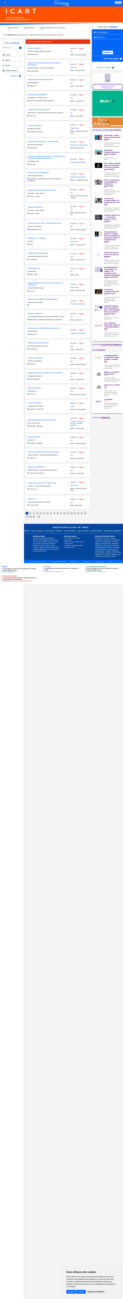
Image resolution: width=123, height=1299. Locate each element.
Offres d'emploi (29, 28)
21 (34, 517)
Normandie (46, 543)
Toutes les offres (14, 28)
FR (117, 2)
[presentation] (106, 44)
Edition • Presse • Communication (74, 542)
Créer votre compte (112, 59)
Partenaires (74, 561)
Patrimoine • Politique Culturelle (74, 545)
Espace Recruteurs (96, 531)
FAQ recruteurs (99, 561)
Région (6, 60)
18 (85, 513)
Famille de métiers (10, 71)
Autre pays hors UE (41, 551)
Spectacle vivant (69, 547)
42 (39, 517)
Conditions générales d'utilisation (37, 561)
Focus (98, 350)
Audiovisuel (68, 540)
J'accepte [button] (71, 1292)
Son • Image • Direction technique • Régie (108, 555)
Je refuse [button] (81, 1292)
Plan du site (86, 561)
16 (78, 513)
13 (68, 513)
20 (30, 517)
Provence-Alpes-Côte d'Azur (41, 547)
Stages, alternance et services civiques (53, 28)
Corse (38, 542)
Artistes (98, 542)
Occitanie (42, 545)
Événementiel (68, 543)
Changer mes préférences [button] (96, 1292)
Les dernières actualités (106, 130)
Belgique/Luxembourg (39, 549)
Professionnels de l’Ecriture (113, 553)
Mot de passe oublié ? (105, 68)
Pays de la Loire (50, 545)
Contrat (6, 55)
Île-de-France (37, 543)
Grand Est (44, 542)
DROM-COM (54, 547)
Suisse (49, 549)
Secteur (6, 65)
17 (82, 513)
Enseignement (100, 551)
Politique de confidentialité (112, 531)
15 (75, 513)
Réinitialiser (15, 76)
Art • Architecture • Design (72, 538)
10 (58, 513)
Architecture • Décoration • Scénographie (108, 540)
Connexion (107, 52)
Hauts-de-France (53, 542)
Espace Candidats (83, 531)
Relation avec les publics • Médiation (106, 555)
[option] (108, 382)
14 (71, 513)
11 (61, 513)
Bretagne (45, 540)
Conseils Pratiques (70, 531)
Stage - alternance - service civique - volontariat (46, 531)
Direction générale (112, 549)
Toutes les (107, 345)
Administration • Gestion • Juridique (105, 538)
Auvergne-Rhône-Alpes (40, 538)
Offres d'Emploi (25, 531)
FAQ (110, 561)
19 (27, 517)
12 (64, 513)
